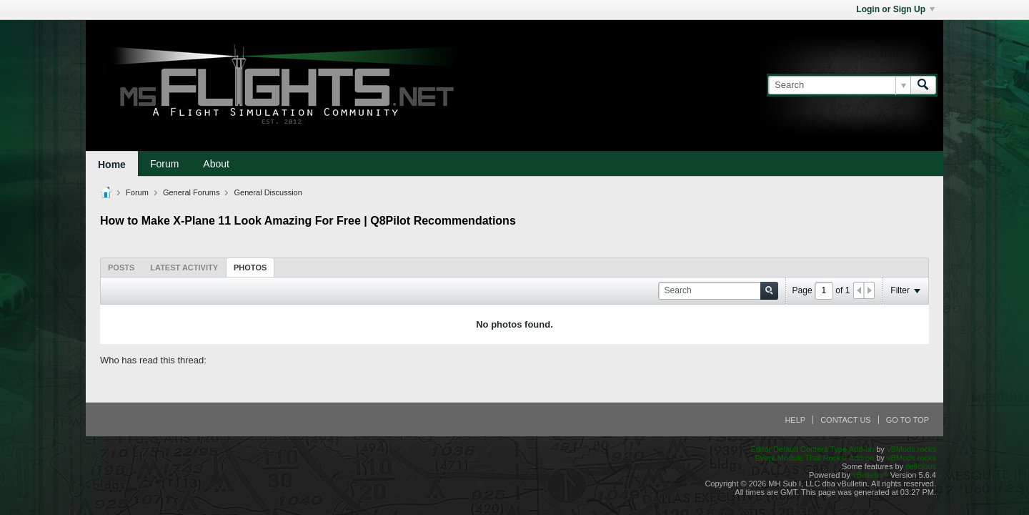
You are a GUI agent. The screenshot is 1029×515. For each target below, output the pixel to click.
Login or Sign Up (895, 9)
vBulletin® (870, 475)
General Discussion (268, 192)
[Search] (839, 85)
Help (795, 420)
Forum (164, 164)
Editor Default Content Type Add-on (812, 449)
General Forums (191, 192)
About (216, 164)
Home (112, 164)
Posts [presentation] (121, 267)
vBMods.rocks (911, 449)
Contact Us (845, 420)
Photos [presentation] (250, 267)
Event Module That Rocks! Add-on (814, 457)
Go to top (907, 420)
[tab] (121, 267)
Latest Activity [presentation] (184, 267)
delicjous (920, 466)
